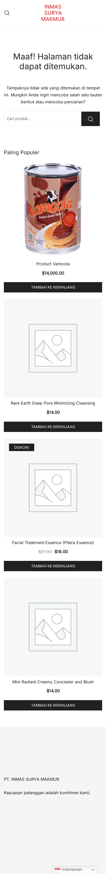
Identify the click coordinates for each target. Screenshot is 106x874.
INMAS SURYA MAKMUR (53, 13)
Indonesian (68, 870)
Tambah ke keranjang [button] (53, 287)
